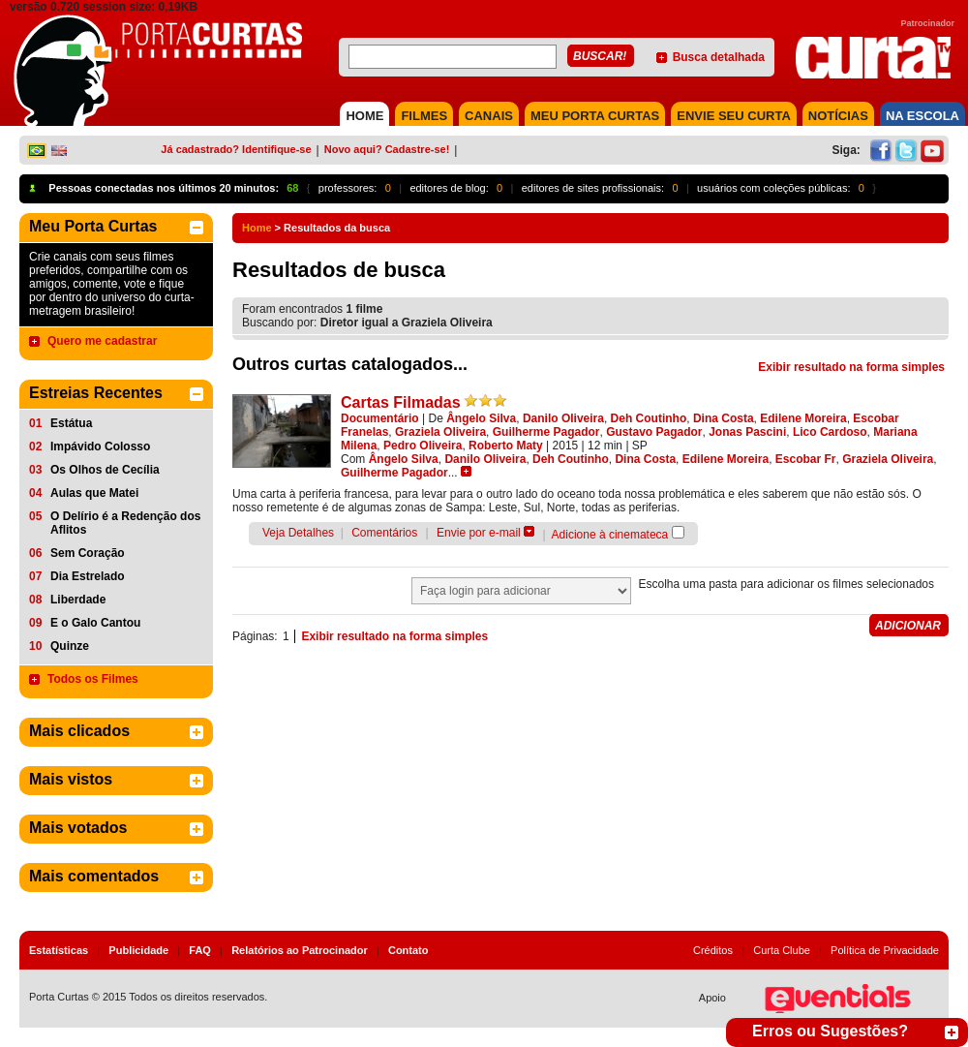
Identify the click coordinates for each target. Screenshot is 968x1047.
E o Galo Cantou (95, 623)
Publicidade (138, 950)
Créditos (713, 950)
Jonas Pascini (747, 432)
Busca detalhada (719, 57)
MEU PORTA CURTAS (594, 115)
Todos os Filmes (92, 679)
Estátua (71, 423)
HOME (364, 115)
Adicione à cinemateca (610, 534)
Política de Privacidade (885, 950)
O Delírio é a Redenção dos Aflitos (125, 523)
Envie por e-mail (479, 532)
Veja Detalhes (298, 532)
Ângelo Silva (481, 418)
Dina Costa (723, 418)
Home (257, 227)
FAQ (200, 950)
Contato (408, 950)
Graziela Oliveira (440, 432)
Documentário (380, 418)
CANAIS (489, 115)
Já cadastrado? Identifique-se (236, 149)
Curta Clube (781, 950)
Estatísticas (58, 950)
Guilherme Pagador (546, 432)
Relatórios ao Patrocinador (299, 950)
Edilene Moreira (803, 418)
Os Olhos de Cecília (105, 470)
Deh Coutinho (649, 418)
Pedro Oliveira (422, 445)
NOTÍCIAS (838, 115)
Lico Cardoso (830, 432)
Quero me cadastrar (102, 341)
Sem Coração (87, 553)
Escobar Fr (805, 459)
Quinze (69, 646)
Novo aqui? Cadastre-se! (387, 149)
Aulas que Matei (94, 493)
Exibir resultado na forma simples (851, 367)
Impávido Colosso (100, 446)
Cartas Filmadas (401, 402)
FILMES (424, 115)
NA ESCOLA (922, 115)
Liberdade (78, 599)
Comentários (384, 532)
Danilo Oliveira (563, 418)
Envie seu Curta (734, 115)
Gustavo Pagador (654, 432)
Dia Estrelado (87, 576)
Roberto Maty (506, 445)
